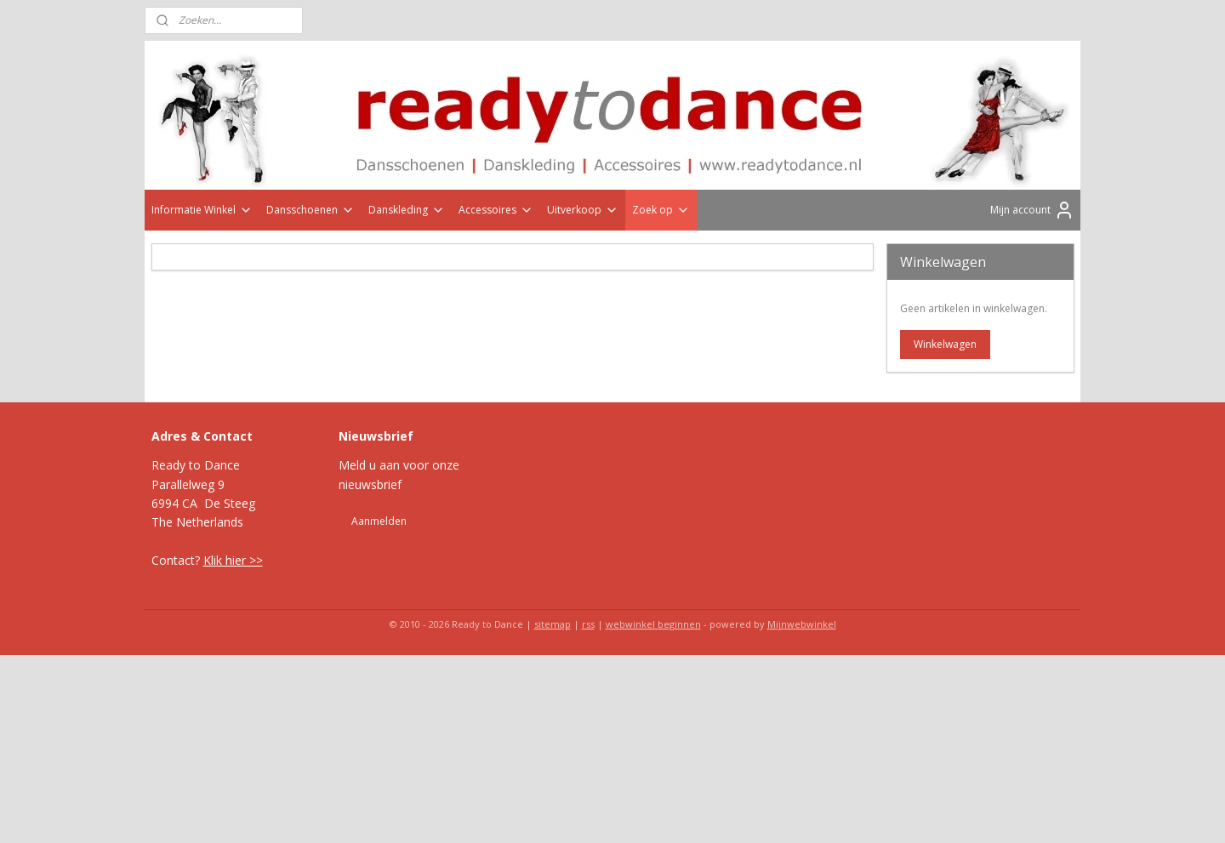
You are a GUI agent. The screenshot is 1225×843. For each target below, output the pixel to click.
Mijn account (1032, 210)
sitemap (552, 624)
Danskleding (406, 209)
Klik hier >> (233, 560)
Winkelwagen (945, 344)
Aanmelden (379, 521)
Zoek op (661, 209)
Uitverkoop (582, 209)
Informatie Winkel (202, 209)
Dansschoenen (310, 209)
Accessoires (496, 209)
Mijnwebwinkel (801, 624)
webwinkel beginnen (653, 624)
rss (588, 624)
